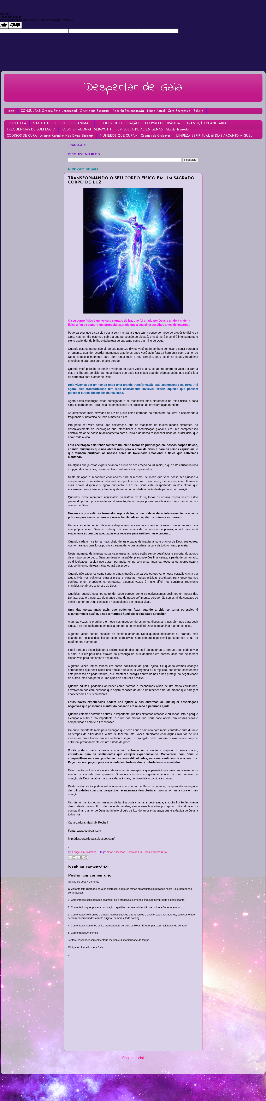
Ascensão (119, 852)
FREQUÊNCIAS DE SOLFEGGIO (31, 129)
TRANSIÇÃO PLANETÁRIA (206, 123)
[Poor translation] (15, 25)
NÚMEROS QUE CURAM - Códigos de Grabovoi (135, 135)
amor (109, 852)
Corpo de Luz (134, 852)
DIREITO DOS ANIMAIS (73, 123)
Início (10, 111)
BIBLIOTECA (16, 123)
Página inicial (133, 1058)
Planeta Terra (159, 852)
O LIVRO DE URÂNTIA (162, 123)
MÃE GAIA (41, 123)
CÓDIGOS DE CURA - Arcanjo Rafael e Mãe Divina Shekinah (50, 135)
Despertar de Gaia (133, 87)
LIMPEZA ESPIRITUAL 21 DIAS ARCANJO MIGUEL (214, 135)
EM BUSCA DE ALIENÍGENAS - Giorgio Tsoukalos (153, 129)
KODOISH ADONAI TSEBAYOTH (86, 129)
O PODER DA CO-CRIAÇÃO (118, 123)
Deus (147, 852)
